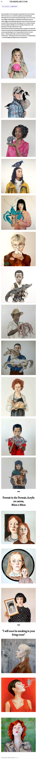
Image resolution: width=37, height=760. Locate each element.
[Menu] (1, 1)
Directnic (17, 757)
